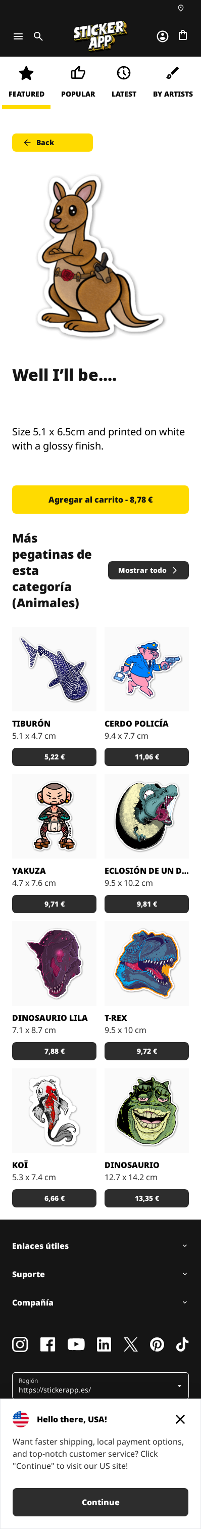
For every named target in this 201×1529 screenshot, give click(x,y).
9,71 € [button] (54, 904)
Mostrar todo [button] (148, 570)
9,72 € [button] (147, 1051)
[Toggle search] (36, 36)
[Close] (180, 1419)
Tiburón (31, 723)
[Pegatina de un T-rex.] (147, 963)
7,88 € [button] (54, 1051)
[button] (97, 1386)
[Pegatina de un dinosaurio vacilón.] (147, 1110)
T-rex (116, 1017)
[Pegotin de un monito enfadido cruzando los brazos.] (54, 816)
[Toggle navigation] (18, 36)
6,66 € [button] (54, 1198)
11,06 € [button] (147, 756)
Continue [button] (101, 1502)
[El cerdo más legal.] (147, 669)
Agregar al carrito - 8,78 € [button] (100, 499)
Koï (20, 1165)
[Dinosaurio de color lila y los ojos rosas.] (54, 963)
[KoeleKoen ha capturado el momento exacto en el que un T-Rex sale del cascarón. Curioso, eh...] (147, 816)
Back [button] (38, 143)
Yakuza (29, 870)
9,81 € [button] (147, 904)
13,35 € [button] (147, 1198)
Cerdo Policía (137, 723)
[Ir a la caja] (183, 35)
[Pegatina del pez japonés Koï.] (54, 1110)
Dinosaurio (132, 1165)
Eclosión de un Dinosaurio (147, 870)
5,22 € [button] (54, 756)
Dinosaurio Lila (50, 1017)
